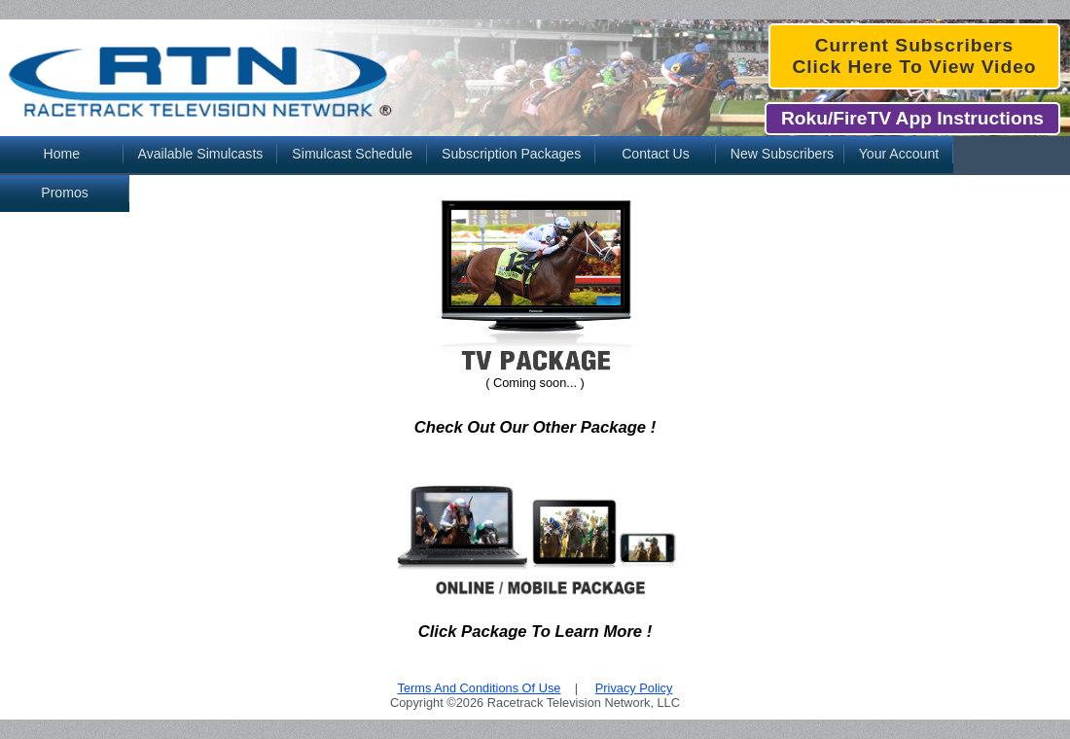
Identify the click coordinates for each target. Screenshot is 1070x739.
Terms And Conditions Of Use (479, 688)
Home (61, 153)
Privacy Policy (634, 688)
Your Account (899, 153)
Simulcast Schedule (352, 153)
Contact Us (656, 153)
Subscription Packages (511, 153)
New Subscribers (782, 153)
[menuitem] (62, 155)
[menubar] (535, 155)
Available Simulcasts (201, 153)
